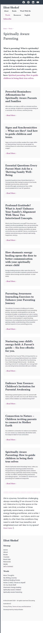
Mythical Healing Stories (11, 580)
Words (7, 15)
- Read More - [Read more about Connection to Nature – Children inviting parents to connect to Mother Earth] (10, 439)
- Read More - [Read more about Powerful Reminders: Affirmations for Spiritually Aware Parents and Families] (10, 115)
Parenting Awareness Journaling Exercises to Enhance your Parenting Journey (20, 298)
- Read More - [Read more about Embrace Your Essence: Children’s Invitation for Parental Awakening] (10, 403)
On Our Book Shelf (9, 585)
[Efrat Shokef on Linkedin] (33, 2)
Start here (7, 528)
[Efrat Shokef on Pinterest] (28, 2)
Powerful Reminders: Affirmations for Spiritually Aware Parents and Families (21, 97)
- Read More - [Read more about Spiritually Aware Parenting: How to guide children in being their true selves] (10, 483)
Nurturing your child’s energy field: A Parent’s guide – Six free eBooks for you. (19, 346)
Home (5, 29)
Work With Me (25, 11)
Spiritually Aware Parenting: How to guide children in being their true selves (20, 457)
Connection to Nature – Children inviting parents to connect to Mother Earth (21, 421)
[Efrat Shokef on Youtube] (38, 2)
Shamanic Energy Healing (12, 587)
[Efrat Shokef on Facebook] (23, 2)
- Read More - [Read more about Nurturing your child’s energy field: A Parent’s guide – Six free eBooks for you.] (10, 371)
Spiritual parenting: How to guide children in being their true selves (20, 77)
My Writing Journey (10, 578)
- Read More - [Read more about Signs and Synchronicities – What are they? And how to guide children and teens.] (10, 153)
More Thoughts (8, 575)
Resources (17, 15)
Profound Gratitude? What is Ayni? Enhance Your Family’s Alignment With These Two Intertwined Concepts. (20, 212)
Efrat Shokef (11, 8)
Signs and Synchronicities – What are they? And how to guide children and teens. (21, 132)
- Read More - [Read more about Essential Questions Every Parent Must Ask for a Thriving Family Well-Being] (10, 193)
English (27, 15)
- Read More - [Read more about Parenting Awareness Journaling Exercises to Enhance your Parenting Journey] (10, 329)
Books (14, 11)
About (6, 11)
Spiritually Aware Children (12, 590)
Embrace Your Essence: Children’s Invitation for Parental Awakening (20, 386)
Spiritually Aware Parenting (12, 592)
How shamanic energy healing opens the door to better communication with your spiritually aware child (20, 259)
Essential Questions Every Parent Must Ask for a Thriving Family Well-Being (21, 170)
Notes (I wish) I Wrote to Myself (14, 583)
